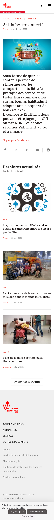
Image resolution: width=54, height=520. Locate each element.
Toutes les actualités (16, 171)
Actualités (10, 430)
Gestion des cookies (14, 477)
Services (8, 435)
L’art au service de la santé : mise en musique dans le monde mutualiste (27, 295)
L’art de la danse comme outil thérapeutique (23, 360)
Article (5, 29)
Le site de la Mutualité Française (20, 455)
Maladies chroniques (13, 18)
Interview (7, 367)
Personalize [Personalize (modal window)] (27, 516)
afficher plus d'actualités (27, 382)
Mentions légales (12, 461)
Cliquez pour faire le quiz (16, 140)
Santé (6, 287)
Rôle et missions (13, 424)
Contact (7, 449)
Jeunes (6, 219)
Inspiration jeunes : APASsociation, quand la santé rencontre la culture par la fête (27, 229)
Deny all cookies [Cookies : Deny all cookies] (37, 511)
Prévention (31, 18)
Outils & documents (15, 441)
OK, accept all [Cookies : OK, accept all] (17, 511)
